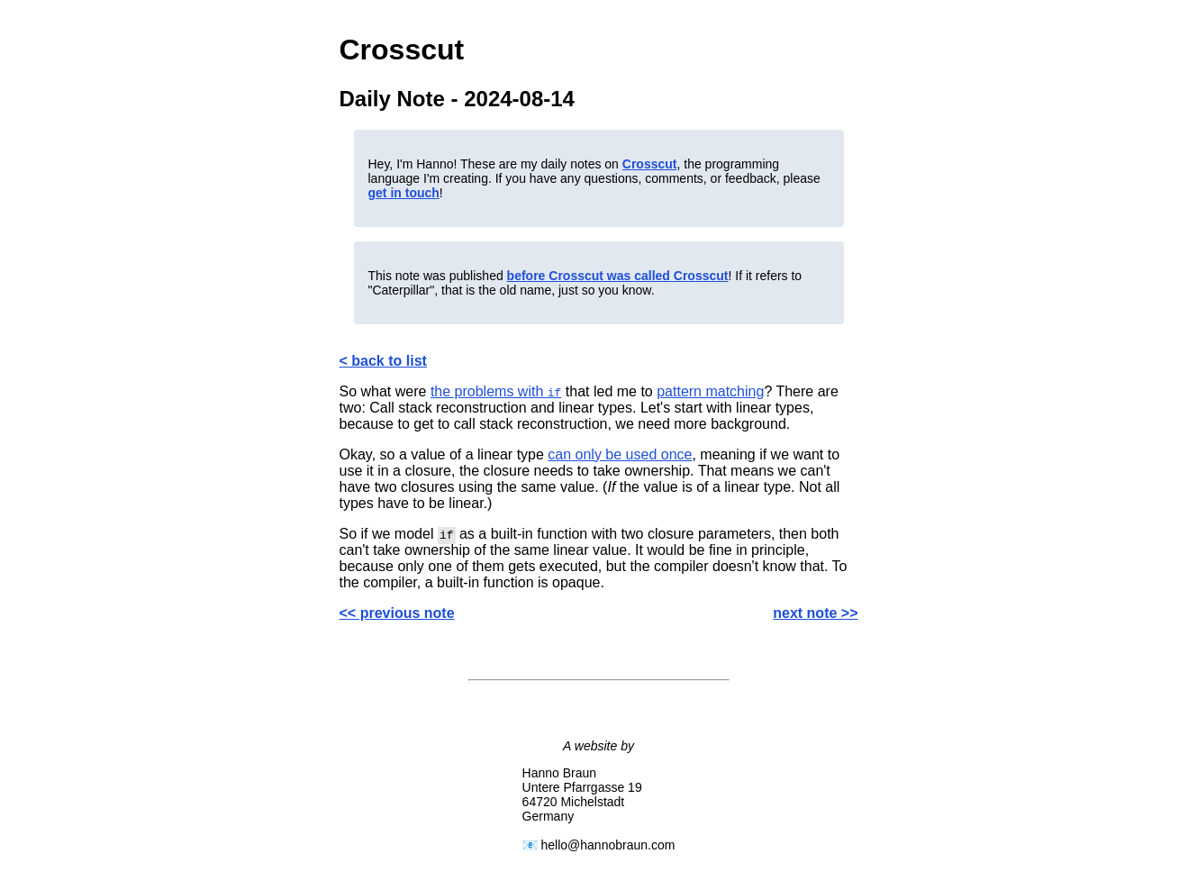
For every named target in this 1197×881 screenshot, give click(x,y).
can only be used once (620, 454)
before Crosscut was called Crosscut (618, 275)
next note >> (815, 613)
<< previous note (397, 613)
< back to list (383, 360)
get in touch (404, 193)
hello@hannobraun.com (608, 845)
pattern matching (710, 391)
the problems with (496, 391)
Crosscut (649, 164)
